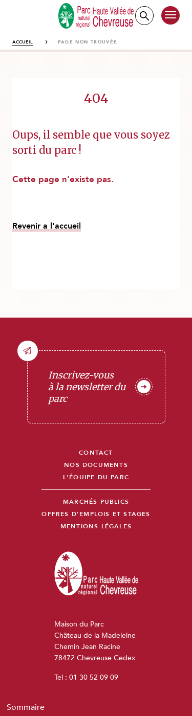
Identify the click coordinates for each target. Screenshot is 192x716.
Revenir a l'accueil (46, 226)
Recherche (144, 15)
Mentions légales (96, 526)
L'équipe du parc (96, 477)
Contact (96, 453)
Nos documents (96, 465)
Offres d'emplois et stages (95, 514)
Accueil (22, 42)
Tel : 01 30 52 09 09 (86, 677)
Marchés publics (96, 502)
